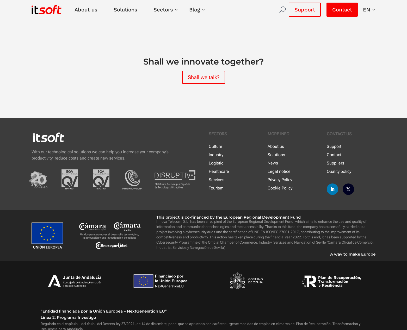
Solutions (125, 10)
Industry (216, 154)
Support (304, 10)
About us (86, 10)
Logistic (216, 163)
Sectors (163, 10)
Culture (215, 146)
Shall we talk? (203, 77)
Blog (194, 10)
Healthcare (219, 171)
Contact (342, 10)
